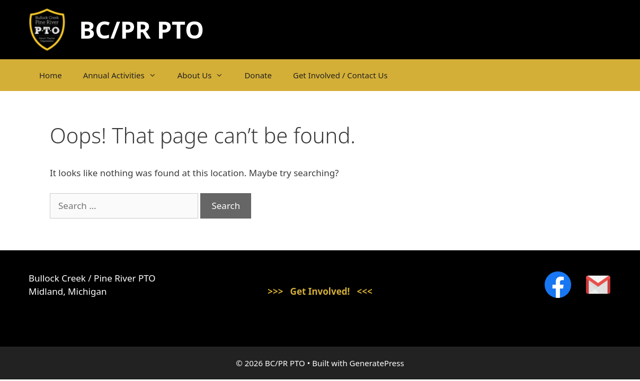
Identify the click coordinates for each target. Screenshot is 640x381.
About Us (205, 75)
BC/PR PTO (141, 29)
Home (50, 75)
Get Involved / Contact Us (340, 75)
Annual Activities (125, 75)
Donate (258, 75)
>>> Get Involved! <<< (320, 291)
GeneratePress (377, 363)
